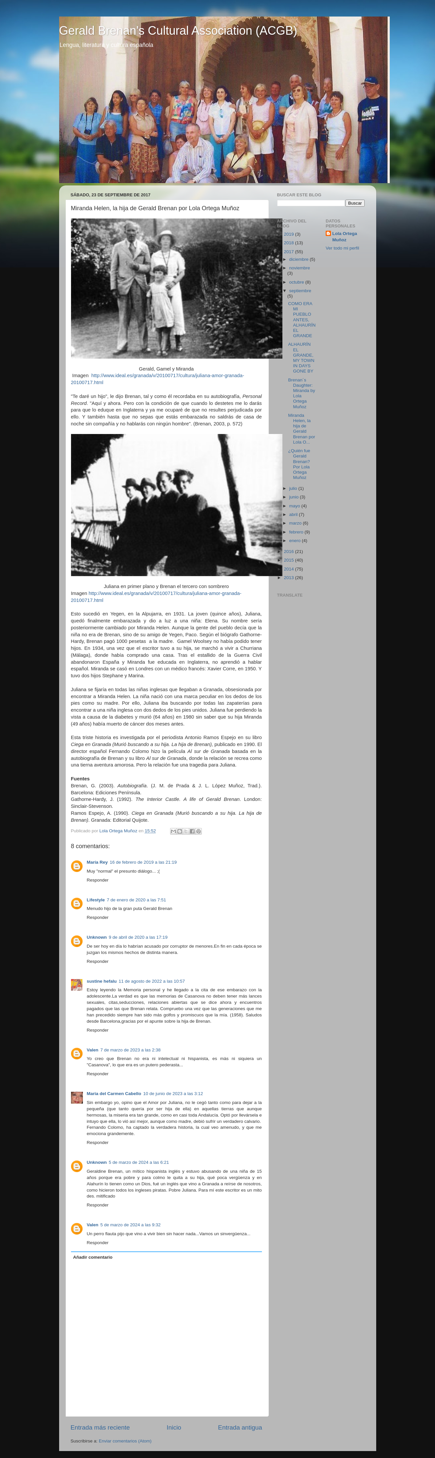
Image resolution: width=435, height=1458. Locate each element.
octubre (297, 282)
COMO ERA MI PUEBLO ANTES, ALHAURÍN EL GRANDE (301, 319)
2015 (289, 560)
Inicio (174, 1427)
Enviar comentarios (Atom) (125, 1440)
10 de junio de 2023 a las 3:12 (173, 1093)
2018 (289, 242)
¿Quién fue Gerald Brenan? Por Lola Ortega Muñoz (299, 464)
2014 (289, 569)
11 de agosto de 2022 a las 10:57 (152, 981)
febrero (297, 532)
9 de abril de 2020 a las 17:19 (138, 937)
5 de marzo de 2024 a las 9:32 (130, 1224)
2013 (289, 577)
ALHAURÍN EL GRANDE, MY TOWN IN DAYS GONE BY (301, 358)
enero (295, 540)
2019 (289, 234)
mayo (295, 505)
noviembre (299, 267)
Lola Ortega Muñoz (344, 236)
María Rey (97, 862)
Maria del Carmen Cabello (114, 1093)
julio (294, 488)
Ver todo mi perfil (342, 248)
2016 (289, 551)
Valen (92, 1049)
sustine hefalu (102, 981)
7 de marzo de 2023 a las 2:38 (130, 1049)
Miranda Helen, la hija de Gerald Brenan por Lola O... (301, 429)
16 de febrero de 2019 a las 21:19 (143, 862)
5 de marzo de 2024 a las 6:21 (139, 1162)
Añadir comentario (92, 1257)
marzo (296, 523)
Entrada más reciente (100, 1427)
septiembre (300, 290)
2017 (289, 251)
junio (294, 496)
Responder (98, 880)
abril (294, 514)
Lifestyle (96, 899)
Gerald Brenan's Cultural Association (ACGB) (178, 30)
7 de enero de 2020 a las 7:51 (136, 899)
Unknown (97, 937)
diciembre (299, 259)
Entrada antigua (240, 1427)
